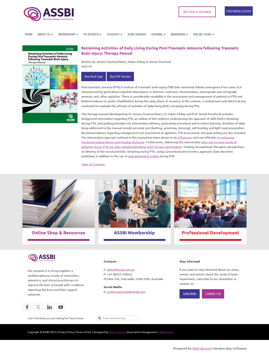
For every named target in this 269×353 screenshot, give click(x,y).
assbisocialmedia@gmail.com (126, 291)
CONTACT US (213, 294)
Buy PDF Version (120, 76)
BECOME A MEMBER (197, 11)
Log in (239, 11)
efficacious (185, 137)
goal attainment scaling (143, 156)
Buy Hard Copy (94, 76)
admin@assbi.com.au (121, 269)
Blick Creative (117, 332)
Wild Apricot (202, 348)
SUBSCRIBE (189, 294)
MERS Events (165, 332)
